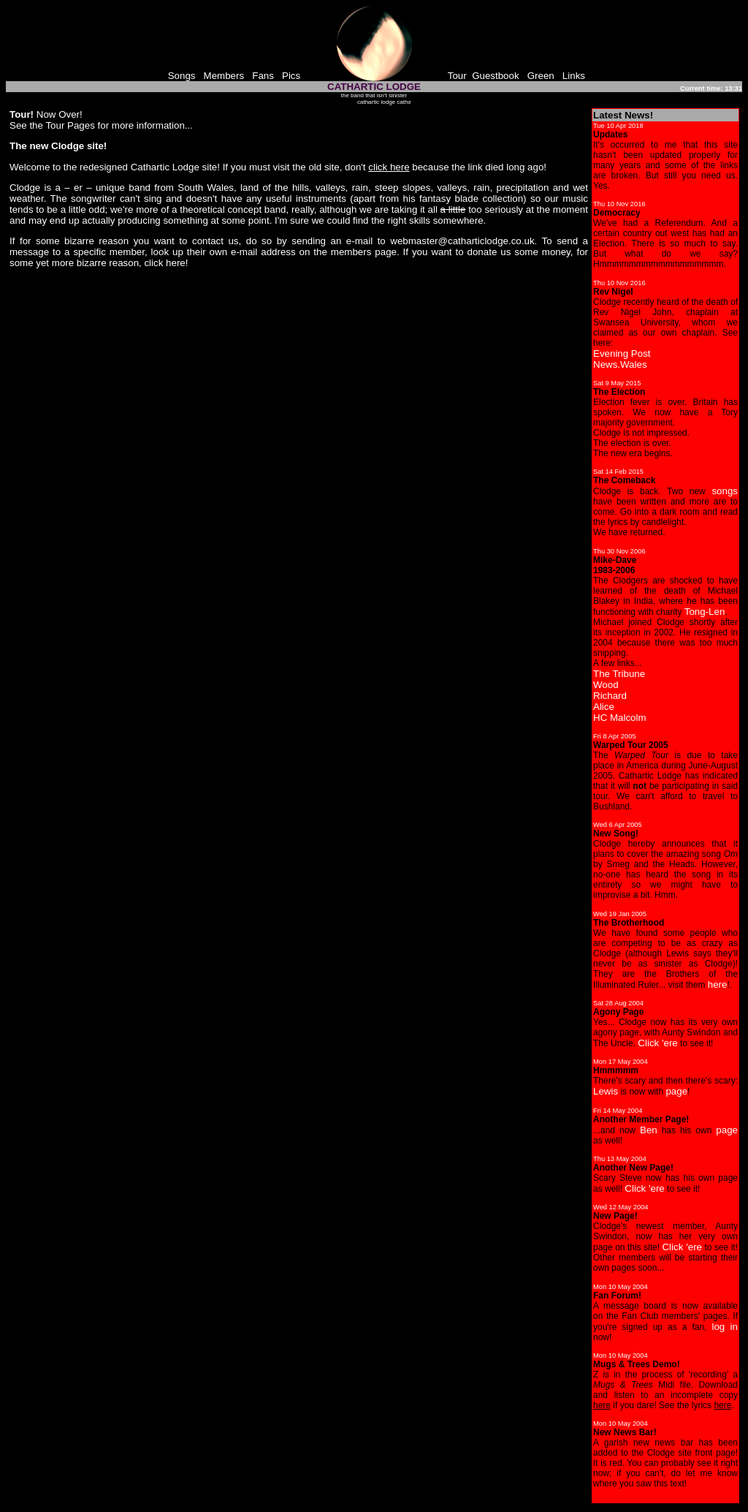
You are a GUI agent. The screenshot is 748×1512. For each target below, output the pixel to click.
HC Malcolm (619, 717)
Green (540, 75)
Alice (603, 706)
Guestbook (495, 75)
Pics (291, 75)
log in (724, 1326)
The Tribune (619, 673)
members (351, 251)
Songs (182, 75)
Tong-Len (704, 611)
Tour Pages (69, 125)
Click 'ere (657, 1042)
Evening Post (622, 353)
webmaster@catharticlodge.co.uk (462, 240)
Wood (606, 684)
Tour (457, 75)
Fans (263, 75)
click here (164, 262)
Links (573, 75)
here (718, 984)
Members (224, 75)
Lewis (605, 1091)
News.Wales (620, 364)
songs (724, 490)
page (676, 1091)
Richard (610, 695)
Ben (648, 1129)
